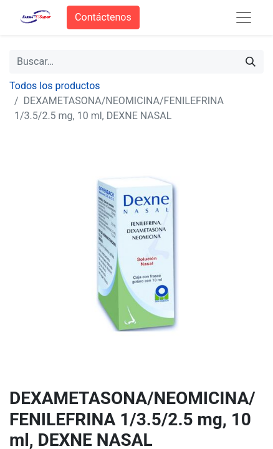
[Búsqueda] (250, 62)
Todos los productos (54, 86)
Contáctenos (103, 17)
